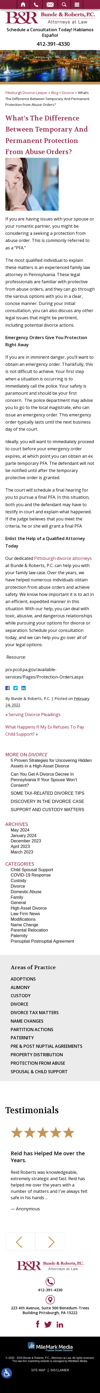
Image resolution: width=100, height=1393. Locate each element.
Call (36, 4)
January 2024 (24, 835)
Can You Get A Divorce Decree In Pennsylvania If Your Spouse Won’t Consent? (44, 780)
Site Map (38, 1370)
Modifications (23, 919)
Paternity (19, 935)
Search (64, 4)
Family (17, 897)
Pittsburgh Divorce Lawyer (26, 92)
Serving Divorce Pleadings (35, 714)
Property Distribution (37, 1055)
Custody (18, 880)
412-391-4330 (53, 44)
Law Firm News (25, 913)
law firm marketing (28, 1361)
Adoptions (23, 979)
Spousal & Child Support (39, 1072)
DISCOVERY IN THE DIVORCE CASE (47, 801)
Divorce (68, 92)
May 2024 (20, 830)
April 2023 (20, 846)
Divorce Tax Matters (35, 1012)
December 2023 (26, 841)
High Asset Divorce (29, 908)
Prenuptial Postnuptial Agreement (42, 941)
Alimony (20, 987)
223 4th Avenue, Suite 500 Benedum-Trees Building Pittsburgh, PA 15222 (50, 1310)
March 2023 (22, 852)
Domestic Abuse (26, 891)
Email (50, 4)
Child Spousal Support (32, 870)
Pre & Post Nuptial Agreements (46, 1046)
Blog (54, 92)
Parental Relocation (29, 930)
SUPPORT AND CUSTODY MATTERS (47, 809)
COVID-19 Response (31, 875)
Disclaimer (60, 1370)
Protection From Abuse (38, 1063)
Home (23, 4)
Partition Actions (32, 1029)
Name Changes (27, 1021)
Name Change (24, 925)
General (18, 902)
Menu (77, 4)
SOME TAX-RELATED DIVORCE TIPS (47, 793)
